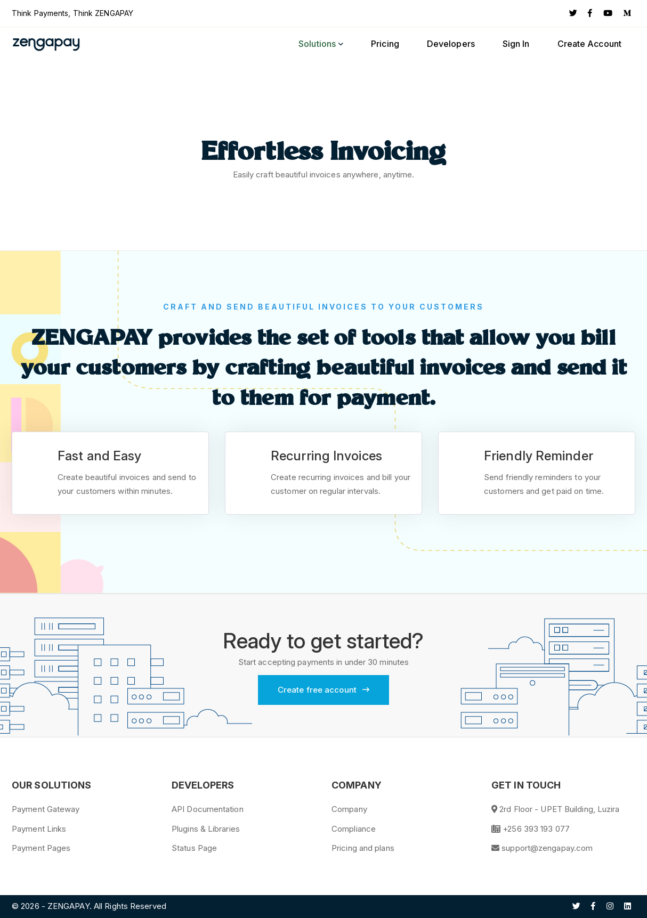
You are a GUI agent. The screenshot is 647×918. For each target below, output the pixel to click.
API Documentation (208, 809)
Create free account (323, 690)
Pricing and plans (362, 848)
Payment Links (39, 829)
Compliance (353, 829)
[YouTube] (608, 13)
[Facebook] (590, 13)
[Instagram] (610, 906)
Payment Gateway (46, 809)
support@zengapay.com (547, 848)
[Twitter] (573, 13)
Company (349, 809)
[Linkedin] (627, 906)
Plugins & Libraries (206, 829)
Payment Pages (41, 848)
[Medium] (627, 13)
